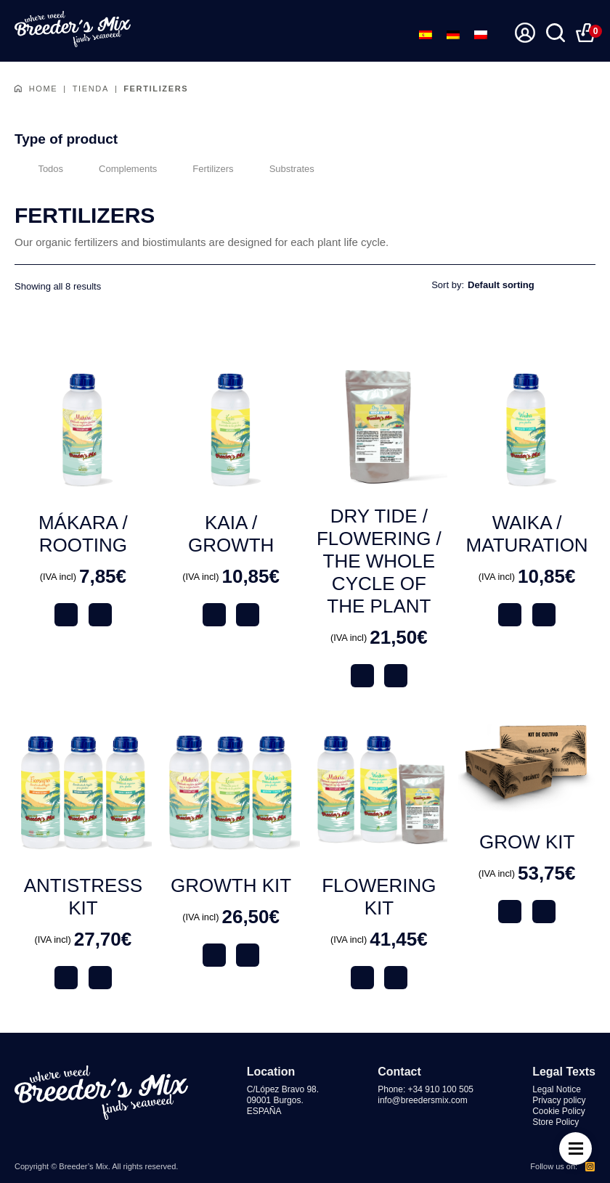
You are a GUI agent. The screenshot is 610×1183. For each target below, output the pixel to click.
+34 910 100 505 (440, 1089)
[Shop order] (531, 284)
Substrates (281, 168)
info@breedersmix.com (423, 1100)
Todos (39, 168)
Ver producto (66, 614)
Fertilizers (202, 168)
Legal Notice (556, 1089)
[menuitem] (425, 34)
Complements (117, 168)
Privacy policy (558, 1100)
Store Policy (555, 1122)
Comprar (100, 614)
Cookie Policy (558, 1111)
